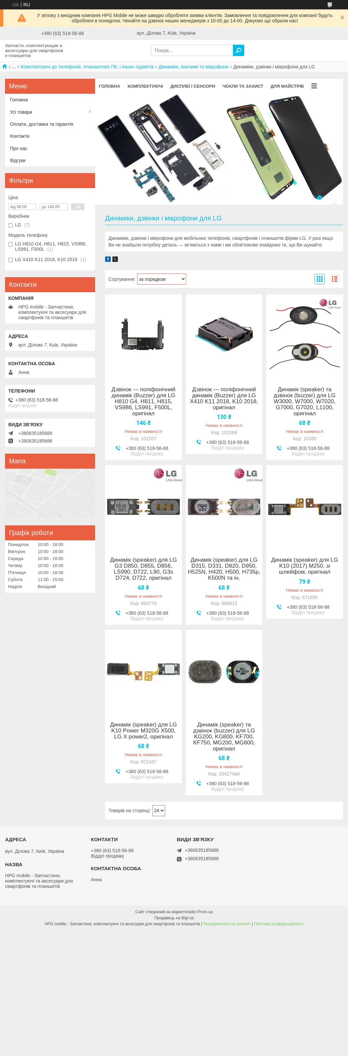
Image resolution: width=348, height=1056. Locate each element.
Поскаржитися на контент (227, 924)
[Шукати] (238, 50)
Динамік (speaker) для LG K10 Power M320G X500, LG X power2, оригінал (143, 731)
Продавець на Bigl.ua (174, 918)
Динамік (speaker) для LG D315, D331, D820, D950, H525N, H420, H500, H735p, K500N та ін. (224, 569)
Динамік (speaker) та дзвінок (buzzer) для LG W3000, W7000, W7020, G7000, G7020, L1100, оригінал (304, 402)
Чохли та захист (243, 86)
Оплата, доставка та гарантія (41, 124)
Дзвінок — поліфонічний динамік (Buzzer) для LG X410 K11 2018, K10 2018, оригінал (224, 399)
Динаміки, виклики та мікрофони (193, 66)
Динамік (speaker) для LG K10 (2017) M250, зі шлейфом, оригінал (304, 566)
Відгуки (18, 160)
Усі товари (21, 112)
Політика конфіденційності (278, 924)
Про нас (18, 148)
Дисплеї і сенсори (192, 86)
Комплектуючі (145, 86)
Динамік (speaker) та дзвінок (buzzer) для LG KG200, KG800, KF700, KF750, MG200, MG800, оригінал (224, 737)
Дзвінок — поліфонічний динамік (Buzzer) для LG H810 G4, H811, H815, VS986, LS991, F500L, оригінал (143, 402)
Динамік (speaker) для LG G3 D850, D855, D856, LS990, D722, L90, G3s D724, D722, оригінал (143, 569)
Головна (109, 86)
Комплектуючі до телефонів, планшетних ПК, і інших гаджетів (87, 66)
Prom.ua (205, 912)
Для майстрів (287, 86)
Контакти (19, 136)
